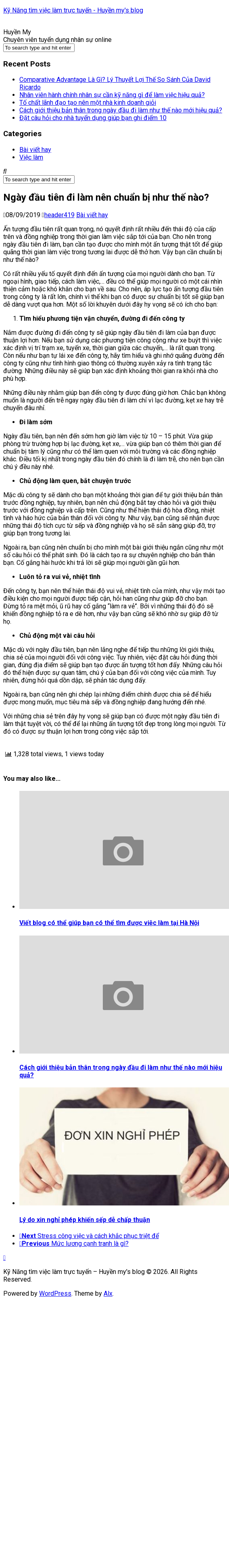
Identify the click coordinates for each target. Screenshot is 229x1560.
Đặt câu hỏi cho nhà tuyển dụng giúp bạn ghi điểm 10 (93, 118)
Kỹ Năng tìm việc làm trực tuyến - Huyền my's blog (73, 10)
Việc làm (31, 157)
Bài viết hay (35, 150)
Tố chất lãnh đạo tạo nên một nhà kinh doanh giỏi (87, 102)
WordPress (55, 1293)
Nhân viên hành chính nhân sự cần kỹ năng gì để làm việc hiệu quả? (112, 95)
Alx (108, 1293)
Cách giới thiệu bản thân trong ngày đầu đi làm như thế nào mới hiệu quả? (120, 110)
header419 (59, 215)
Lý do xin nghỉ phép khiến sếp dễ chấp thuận (84, 1220)
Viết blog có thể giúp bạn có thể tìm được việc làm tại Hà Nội (109, 923)
